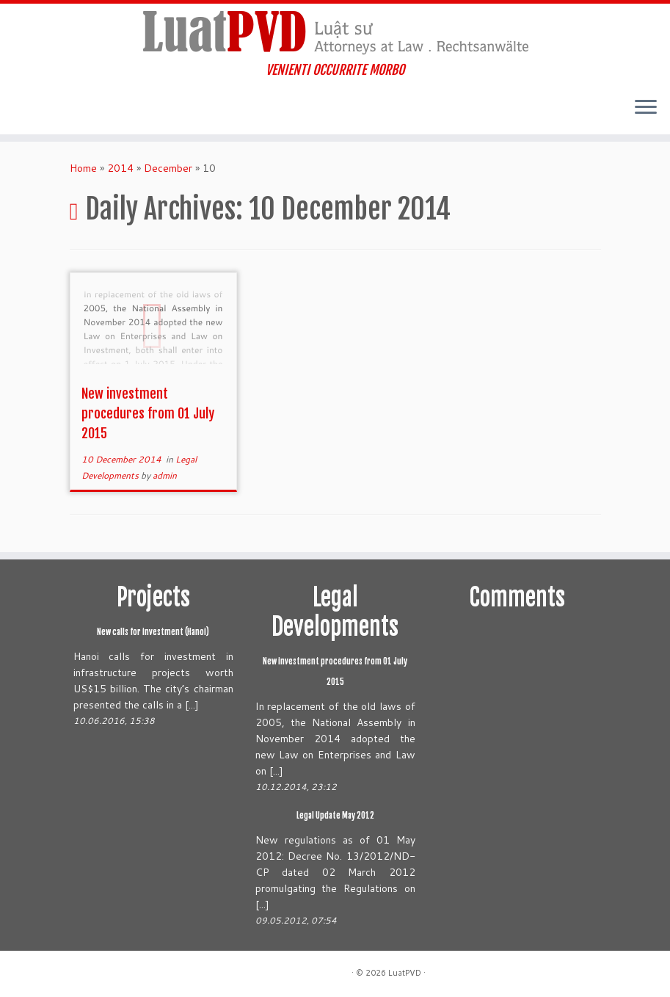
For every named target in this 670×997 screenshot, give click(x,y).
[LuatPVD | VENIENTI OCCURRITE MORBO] (335, 33)
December (168, 168)
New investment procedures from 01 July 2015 (147, 413)
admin (165, 475)
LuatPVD (404, 973)
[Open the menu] (646, 108)
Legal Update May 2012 (335, 816)
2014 (120, 168)
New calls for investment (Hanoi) (153, 632)
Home (83, 168)
